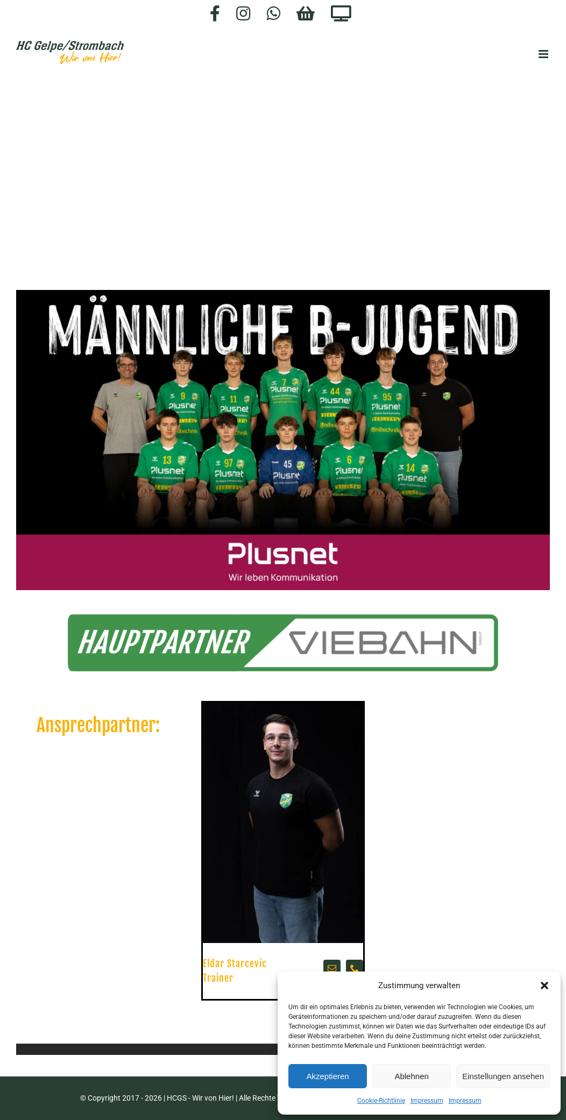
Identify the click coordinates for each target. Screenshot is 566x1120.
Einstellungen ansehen (503, 1076)
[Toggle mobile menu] (544, 54)
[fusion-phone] (354, 968)
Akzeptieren (327, 1076)
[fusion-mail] (332, 968)
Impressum (427, 1100)
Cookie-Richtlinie (381, 1100)
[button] (544, 985)
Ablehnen (411, 1076)
